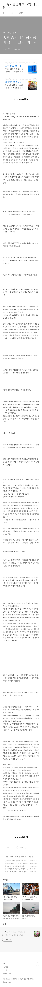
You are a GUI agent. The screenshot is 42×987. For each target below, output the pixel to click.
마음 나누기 (9, 857)
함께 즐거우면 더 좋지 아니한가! (12, 935)
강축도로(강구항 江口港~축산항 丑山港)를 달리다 (15, 873)
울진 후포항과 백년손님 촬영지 (15, 869)
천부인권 (5, 970)
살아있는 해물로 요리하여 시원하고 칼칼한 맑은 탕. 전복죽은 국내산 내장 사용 (14, 86)
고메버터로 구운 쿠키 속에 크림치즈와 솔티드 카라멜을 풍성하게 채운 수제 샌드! (14, 70)
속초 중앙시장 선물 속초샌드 (13, 66)
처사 (4, 964)
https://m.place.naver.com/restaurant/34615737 (19, 79)
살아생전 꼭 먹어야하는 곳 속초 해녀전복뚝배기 (14, 82)
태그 (11, 12)
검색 (32, 4)
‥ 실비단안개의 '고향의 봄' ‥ (19, 4)
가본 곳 (17, 857)
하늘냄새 (5, 967)
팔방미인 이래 (7, 973)
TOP (37, 964)
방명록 (21, 12)
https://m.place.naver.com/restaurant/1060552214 (19, 63)
